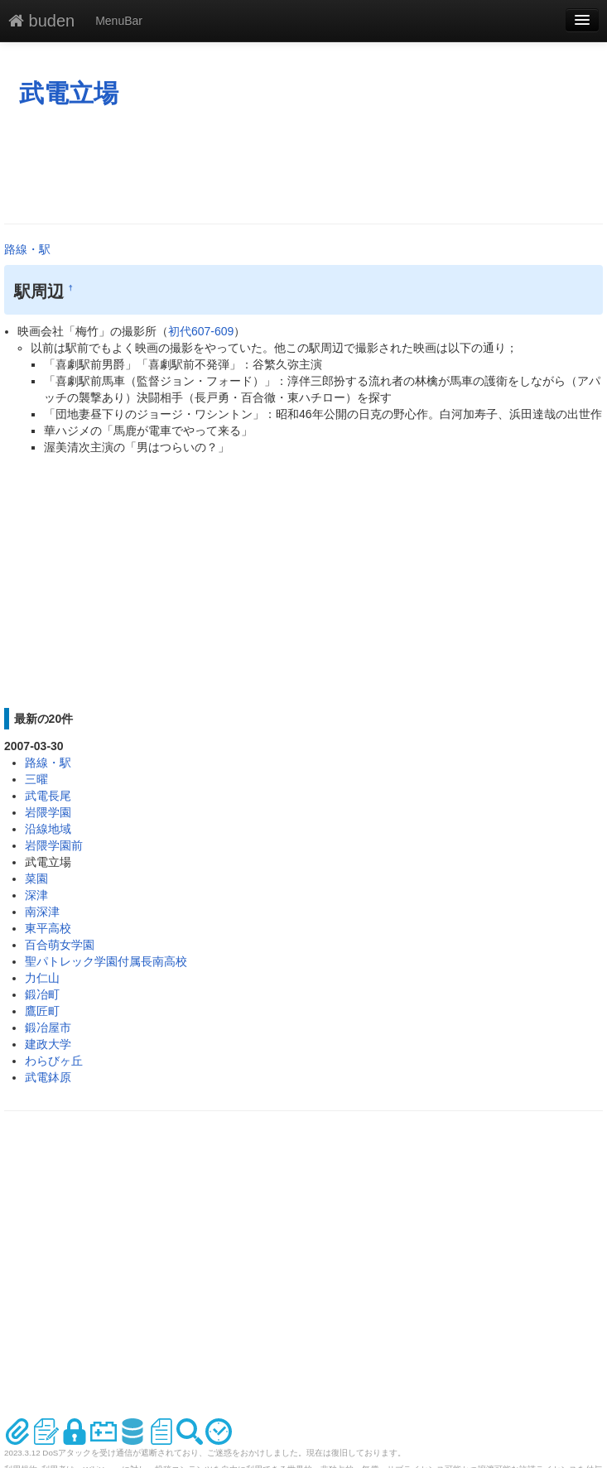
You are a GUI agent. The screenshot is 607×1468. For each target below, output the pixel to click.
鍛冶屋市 (48, 1027)
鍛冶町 (42, 994)
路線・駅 (27, 249)
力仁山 (42, 977)
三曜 (36, 779)
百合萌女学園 (59, 944)
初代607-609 (201, 331)
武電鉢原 (48, 1077)
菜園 (36, 878)
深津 (36, 895)
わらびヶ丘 (54, 1060)
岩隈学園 (48, 812)
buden (41, 21)
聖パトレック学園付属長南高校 (106, 961)
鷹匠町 (42, 1011)
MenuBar (118, 20)
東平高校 (48, 928)
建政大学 (48, 1044)
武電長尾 (48, 795)
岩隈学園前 (54, 845)
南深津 (42, 911)
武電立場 (68, 93)
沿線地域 (48, 828)
